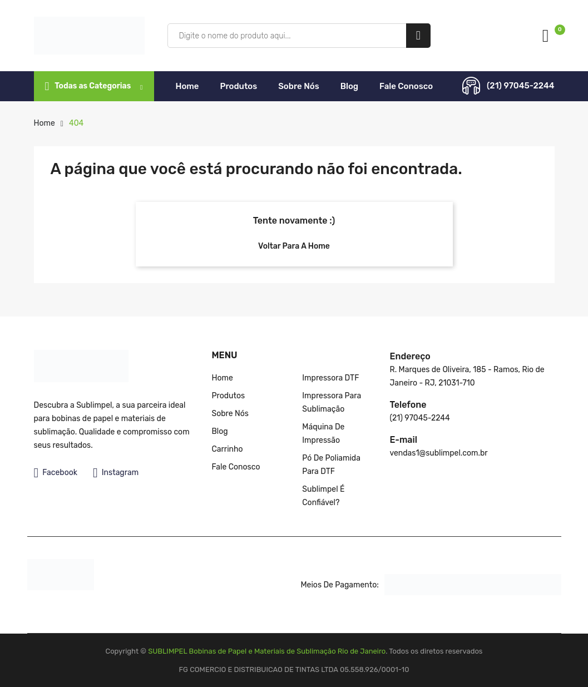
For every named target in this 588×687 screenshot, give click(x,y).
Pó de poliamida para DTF (331, 464)
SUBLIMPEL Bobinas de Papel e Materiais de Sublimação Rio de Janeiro (267, 651)
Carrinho (227, 449)
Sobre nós (298, 86)
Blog (349, 86)
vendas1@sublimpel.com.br (438, 453)
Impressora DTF (330, 378)
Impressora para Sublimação (331, 402)
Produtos (239, 86)
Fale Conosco (406, 86)
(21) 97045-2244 (520, 86)
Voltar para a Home (294, 246)
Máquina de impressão (323, 433)
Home (187, 86)
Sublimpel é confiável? (323, 496)
